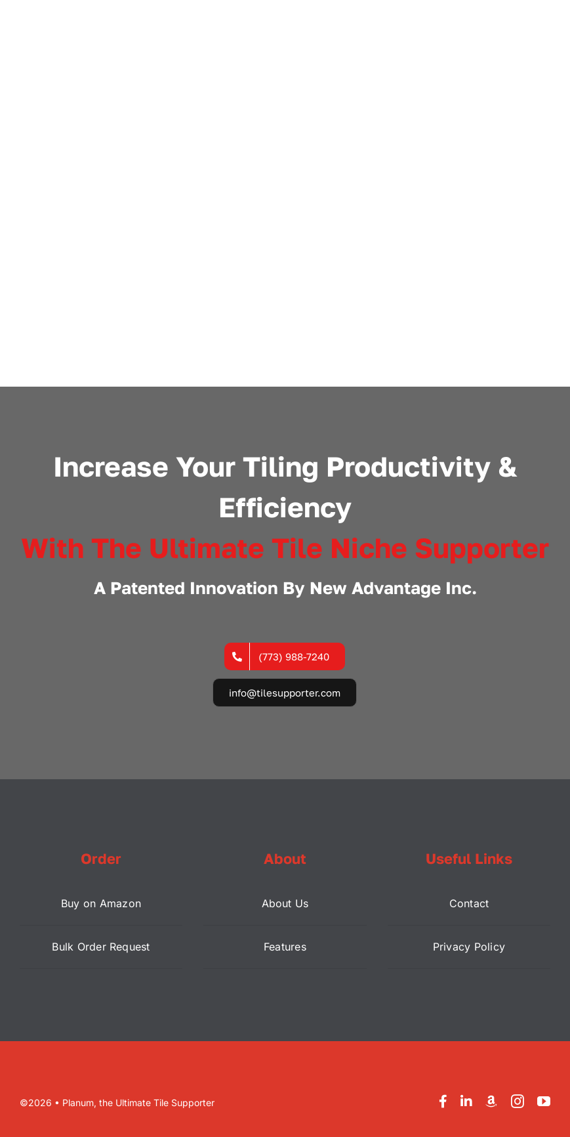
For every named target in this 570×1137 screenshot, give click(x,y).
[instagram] (517, 1101)
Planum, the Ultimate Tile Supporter (138, 1102)
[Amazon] (491, 1101)
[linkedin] (466, 1101)
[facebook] (443, 1101)
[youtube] (543, 1101)
